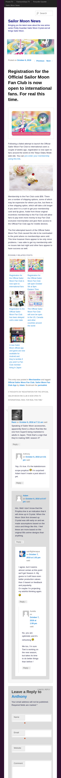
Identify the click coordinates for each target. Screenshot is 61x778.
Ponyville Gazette (40, 2)
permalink (42, 385)
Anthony (19, 696)
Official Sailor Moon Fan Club (21, 382)
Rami (14, 422)
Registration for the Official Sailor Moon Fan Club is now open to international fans (16, 281)
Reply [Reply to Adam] (19, 542)
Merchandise (34, 380)
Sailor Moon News (13, 5)
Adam (22, 385)
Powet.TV (9, 2)
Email (19, 733)
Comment (18, 763)
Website (17, 748)
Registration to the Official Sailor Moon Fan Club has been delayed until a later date (17, 314)
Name (19, 718)
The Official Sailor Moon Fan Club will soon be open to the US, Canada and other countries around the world (35, 317)
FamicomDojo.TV (23, 2)
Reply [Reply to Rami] (16, 444)
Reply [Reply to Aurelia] (26, 668)
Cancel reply (43, 689)
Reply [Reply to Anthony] (19, 483)
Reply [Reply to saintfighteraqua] (23, 601)
